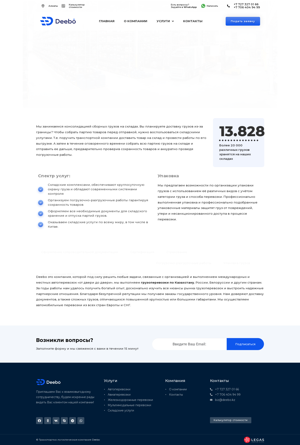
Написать (212, 5)
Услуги (165, 21)
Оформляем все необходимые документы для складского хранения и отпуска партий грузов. (211, 104)
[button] (39, 420)
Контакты (192, 21)
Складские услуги (69, 88)
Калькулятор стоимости (77, 6)
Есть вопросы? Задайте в (184, 6)
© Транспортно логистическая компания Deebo (68, 439)
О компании (135, 21)
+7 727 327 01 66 (246, 4)
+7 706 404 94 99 (247, 7)
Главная (106, 21)
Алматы (53, 5)
